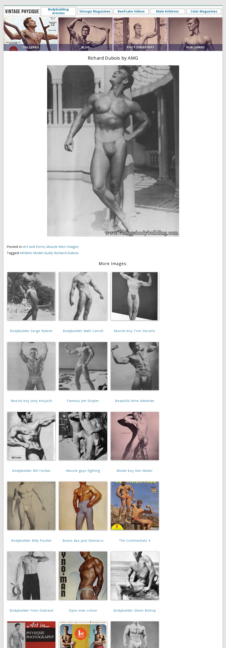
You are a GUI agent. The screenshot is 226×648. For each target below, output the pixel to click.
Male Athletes (167, 11)
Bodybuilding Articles (58, 11)
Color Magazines (203, 11)
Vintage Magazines (95, 11)
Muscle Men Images (62, 246)
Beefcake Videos (131, 11)
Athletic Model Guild (36, 253)
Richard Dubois (66, 253)
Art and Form (33, 246)
